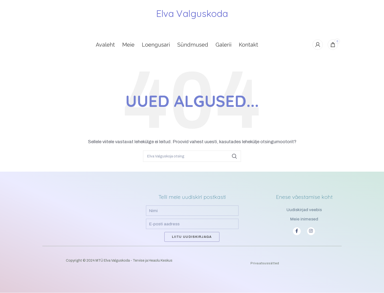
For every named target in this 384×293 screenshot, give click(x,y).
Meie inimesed (304, 219)
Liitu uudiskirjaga (192, 237)
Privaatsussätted (265, 263)
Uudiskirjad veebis (304, 210)
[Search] (192, 156)
